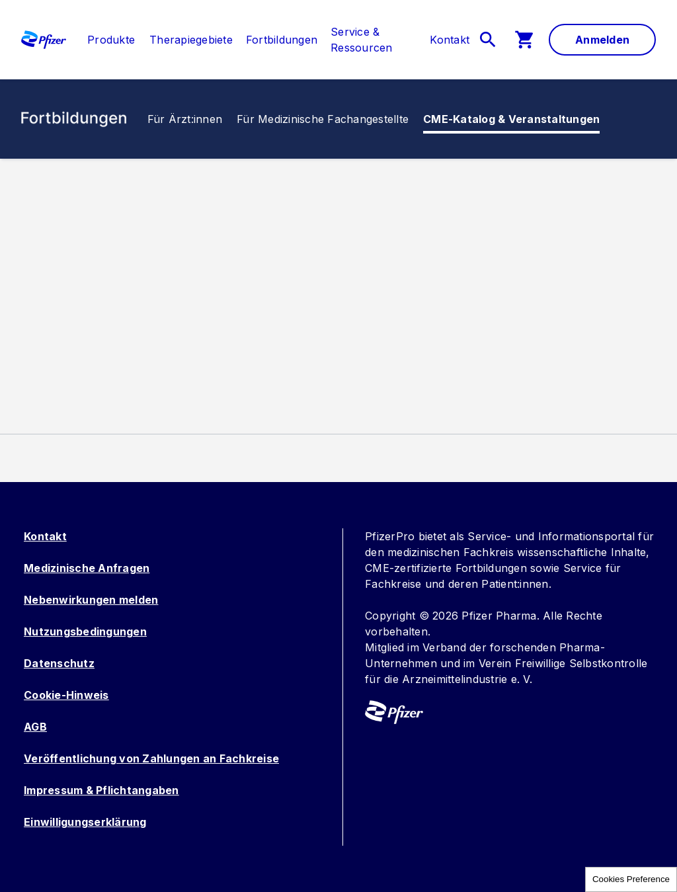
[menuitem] (104, 39)
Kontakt (45, 536)
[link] (111, 39)
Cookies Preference (631, 879)
